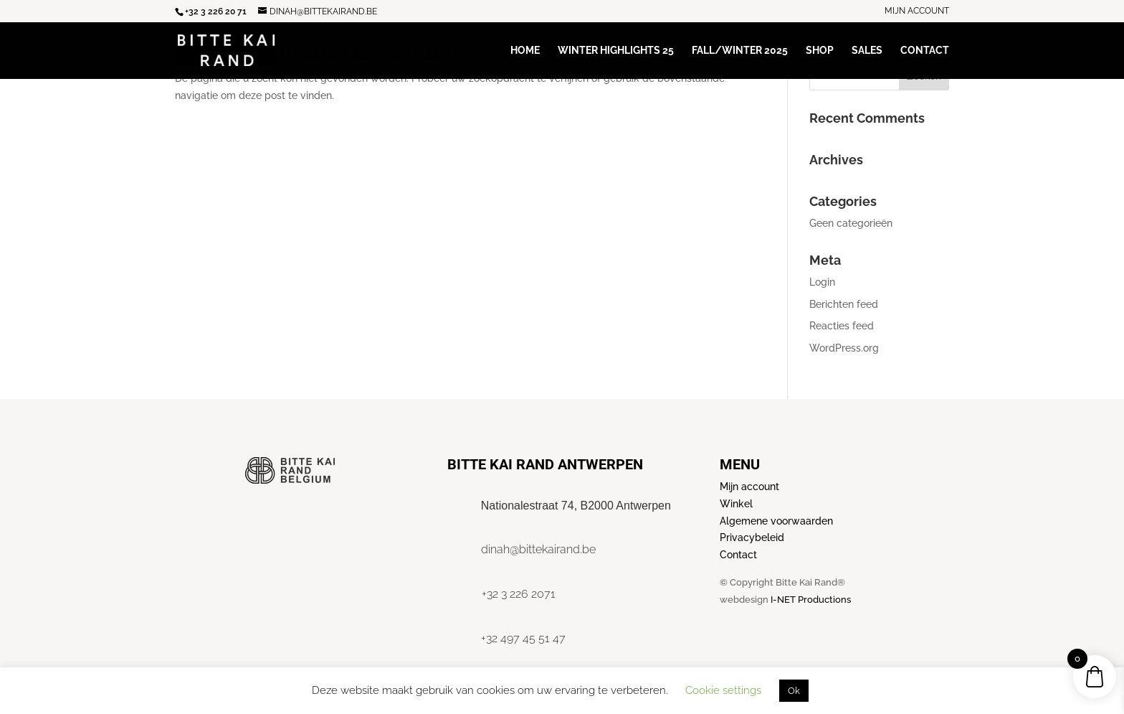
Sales (867, 50)
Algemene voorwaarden (776, 521)
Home (525, 50)
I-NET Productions (811, 599)
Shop (820, 50)
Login (822, 282)
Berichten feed (843, 304)
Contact (924, 50)
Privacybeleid (752, 537)
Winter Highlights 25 (616, 50)
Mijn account (917, 11)
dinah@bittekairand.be (538, 549)
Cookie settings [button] (723, 690)
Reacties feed (841, 326)
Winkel (736, 503)
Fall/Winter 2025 (740, 50)
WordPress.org (844, 348)
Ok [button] (794, 690)
